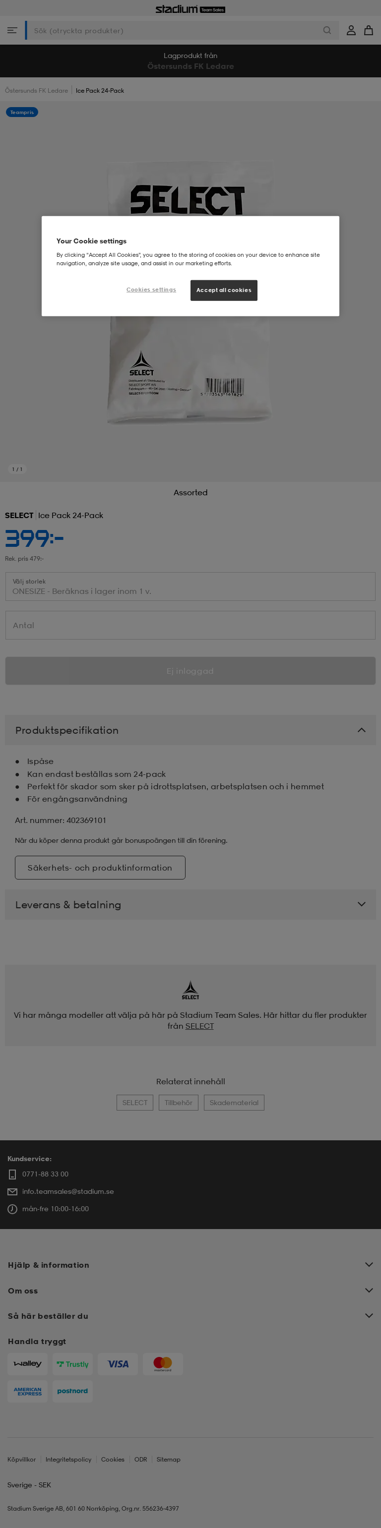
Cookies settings (151, 289)
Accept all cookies (224, 290)
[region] (190, 266)
